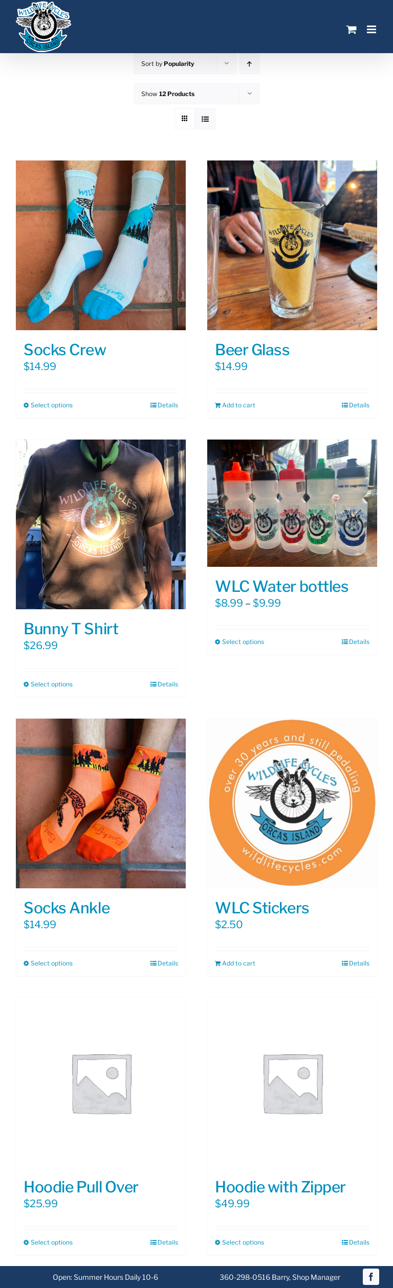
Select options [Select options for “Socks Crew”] (52, 405)
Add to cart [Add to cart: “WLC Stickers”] (238, 963)
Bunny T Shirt (71, 628)
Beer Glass (252, 349)
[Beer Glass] (292, 245)
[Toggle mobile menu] (372, 29)
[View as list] (205, 119)
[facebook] (371, 1277)
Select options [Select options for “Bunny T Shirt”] (52, 684)
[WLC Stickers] (292, 803)
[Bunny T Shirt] (101, 524)
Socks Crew (65, 349)
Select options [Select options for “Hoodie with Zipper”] (243, 1242)
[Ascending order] (249, 63)
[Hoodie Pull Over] (101, 1082)
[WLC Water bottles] (292, 503)
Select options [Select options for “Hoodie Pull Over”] (52, 1242)
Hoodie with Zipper (280, 1187)
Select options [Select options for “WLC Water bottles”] (243, 642)
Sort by (167, 63)
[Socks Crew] (101, 245)
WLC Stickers (262, 908)
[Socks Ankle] (101, 803)
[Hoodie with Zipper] (292, 1082)
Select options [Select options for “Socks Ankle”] (52, 963)
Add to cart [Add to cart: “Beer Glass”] (238, 405)
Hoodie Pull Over (81, 1187)
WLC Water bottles (281, 586)
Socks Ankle (67, 908)
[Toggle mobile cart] (351, 29)
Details (168, 405)
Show (167, 94)
